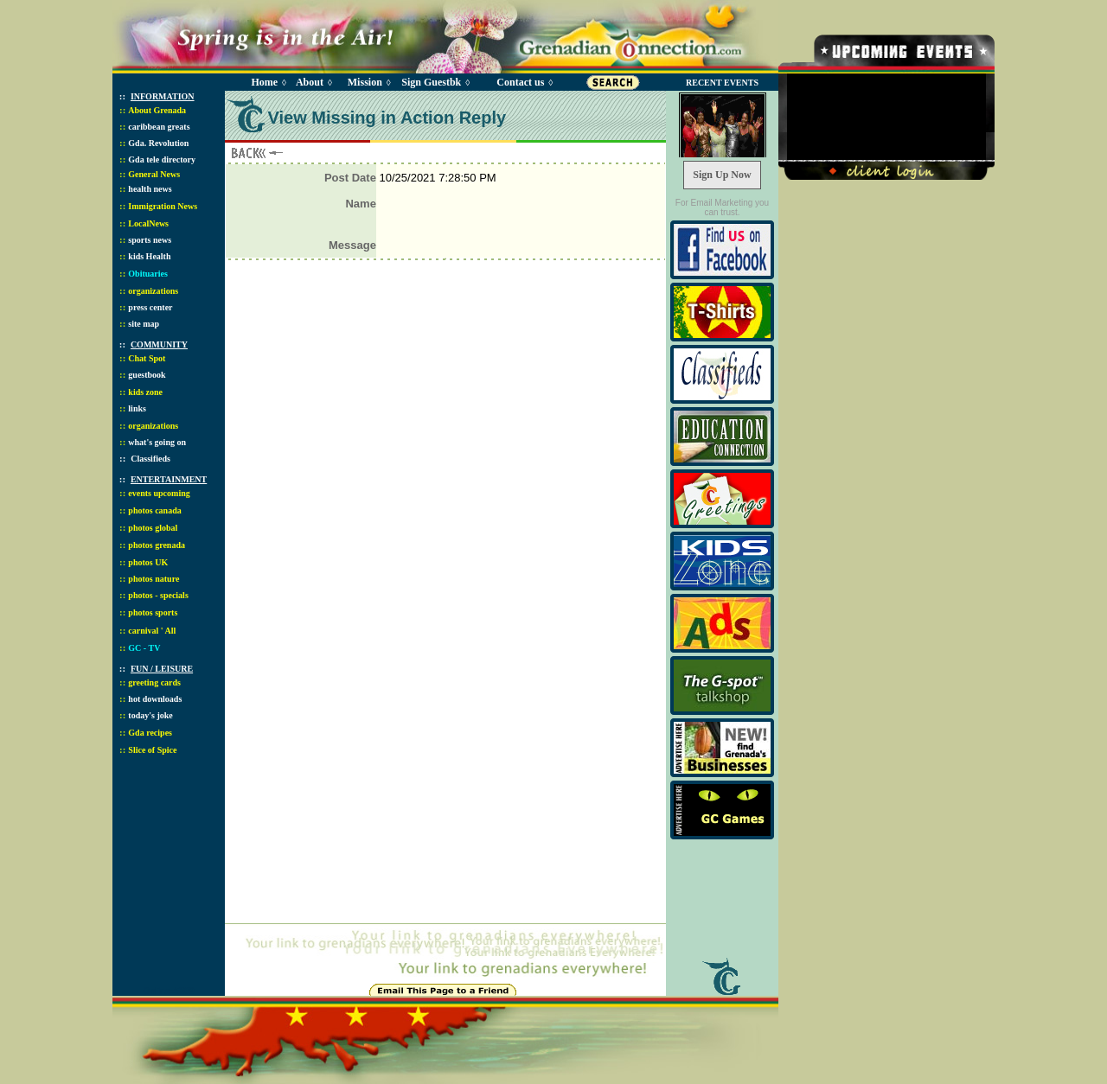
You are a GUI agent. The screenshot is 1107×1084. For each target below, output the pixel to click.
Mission (365, 82)
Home (264, 82)
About (309, 82)
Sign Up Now (722, 175)
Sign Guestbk (434, 82)
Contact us (520, 82)
